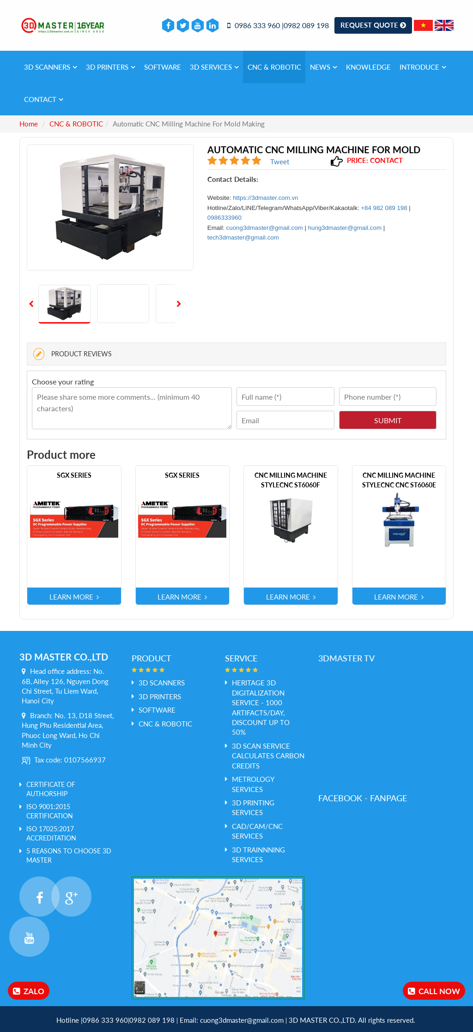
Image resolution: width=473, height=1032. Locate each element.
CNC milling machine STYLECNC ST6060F (291, 480)
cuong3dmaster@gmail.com (264, 227)
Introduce (423, 67)
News (323, 67)
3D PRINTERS (110, 67)
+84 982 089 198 (384, 207)
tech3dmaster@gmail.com (243, 237)
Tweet (279, 161)
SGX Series (74, 475)
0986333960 (224, 217)
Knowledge (368, 67)
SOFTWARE (162, 67)
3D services (214, 67)
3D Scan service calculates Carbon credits (268, 756)
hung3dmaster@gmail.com (345, 227)
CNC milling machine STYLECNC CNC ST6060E (399, 480)
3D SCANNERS (50, 67)
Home (28, 124)
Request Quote (373, 25)
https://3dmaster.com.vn (265, 197)
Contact (43, 99)
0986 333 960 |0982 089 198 (278, 25)
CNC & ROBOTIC (274, 67)
